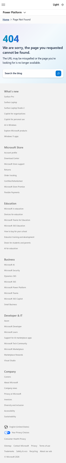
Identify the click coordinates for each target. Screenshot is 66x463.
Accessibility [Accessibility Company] (9, 411)
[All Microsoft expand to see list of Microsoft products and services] (3, 4)
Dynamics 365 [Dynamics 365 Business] (10, 276)
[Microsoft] (33, 3)
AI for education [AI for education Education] (11, 248)
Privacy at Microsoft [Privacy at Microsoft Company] (12, 394)
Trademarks (9, 451)
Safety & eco (21, 451)
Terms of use (44, 446)
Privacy (34, 446)
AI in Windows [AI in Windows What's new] (10, 125)
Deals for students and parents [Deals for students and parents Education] (17, 243)
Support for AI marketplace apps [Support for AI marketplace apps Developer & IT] (18, 338)
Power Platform (12, 12)
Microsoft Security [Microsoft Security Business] (12, 270)
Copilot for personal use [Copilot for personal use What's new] (14, 119)
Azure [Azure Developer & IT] (6, 321)
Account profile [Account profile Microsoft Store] (10, 153)
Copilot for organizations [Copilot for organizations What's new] (14, 114)
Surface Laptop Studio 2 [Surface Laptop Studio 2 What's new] (14, 108)
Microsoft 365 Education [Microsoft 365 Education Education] (14, 226)
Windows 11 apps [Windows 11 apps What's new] (11, 136)
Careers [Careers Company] (7, 377)
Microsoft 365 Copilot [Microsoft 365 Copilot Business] (13, 299)
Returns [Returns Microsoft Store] (7, 170)
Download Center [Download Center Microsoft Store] (11, 158)
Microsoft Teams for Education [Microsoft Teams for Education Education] (17, 220)
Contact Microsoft (21, 446)
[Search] (58, 73)
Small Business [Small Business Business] (10, 304)
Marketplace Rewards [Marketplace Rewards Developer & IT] (13, 355)
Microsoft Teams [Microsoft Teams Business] (11, 293)
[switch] (62, 4)
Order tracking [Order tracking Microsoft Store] (10, 175)
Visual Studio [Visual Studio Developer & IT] (9, 360)
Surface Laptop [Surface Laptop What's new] (10, 102)
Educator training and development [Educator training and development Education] (19, 237)
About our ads (46, 451)
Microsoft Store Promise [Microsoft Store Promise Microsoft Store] (14, 187)
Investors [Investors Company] (8, 399)
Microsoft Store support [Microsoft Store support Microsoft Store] (14, 164)
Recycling (34, 451)
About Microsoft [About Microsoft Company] (11, 382)
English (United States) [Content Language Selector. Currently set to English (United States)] (19, 427)
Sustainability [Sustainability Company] (10, 416)
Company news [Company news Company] (10, 388)
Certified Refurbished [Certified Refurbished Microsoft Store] (13, 181)
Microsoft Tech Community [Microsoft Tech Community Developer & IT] (15, 343)
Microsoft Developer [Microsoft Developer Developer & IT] (13, 326)
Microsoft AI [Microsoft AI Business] (9, 265)
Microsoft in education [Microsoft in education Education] (13, 209)
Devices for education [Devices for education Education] (13, 214)
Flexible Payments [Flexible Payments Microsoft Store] (12, 192)
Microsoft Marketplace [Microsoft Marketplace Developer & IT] (14, 349)
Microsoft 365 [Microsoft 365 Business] (10, 282)
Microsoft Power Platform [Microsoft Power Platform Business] (15, 287)
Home (6, 19)
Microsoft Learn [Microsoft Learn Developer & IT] (11, 332)
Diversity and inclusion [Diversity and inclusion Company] (14, 405)
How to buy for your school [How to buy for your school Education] (15, 231)
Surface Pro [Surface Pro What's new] (9, 97)
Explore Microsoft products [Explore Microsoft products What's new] (15, 131)
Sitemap (7, 446)
